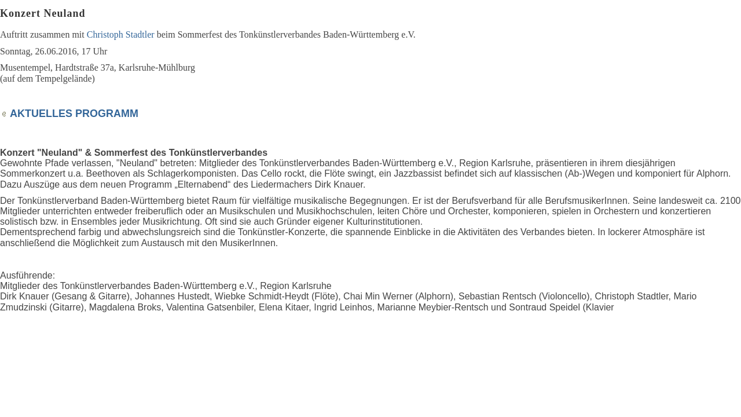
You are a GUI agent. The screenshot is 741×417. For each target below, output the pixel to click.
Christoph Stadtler (121, 34)
